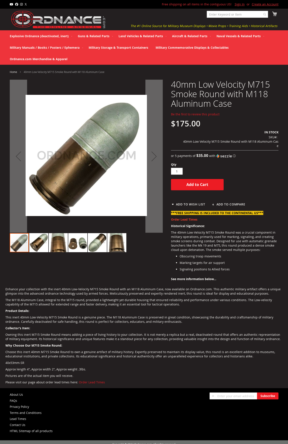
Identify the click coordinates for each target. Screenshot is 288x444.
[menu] (144, 47)
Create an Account (265, 4)
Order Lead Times (92, 382)
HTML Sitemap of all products (31, 431)
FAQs (13, 401)
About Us (16, 394)
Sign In (240, 4)
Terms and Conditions (26, 413)
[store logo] (58, 19)
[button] (18, 156)
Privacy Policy (19, 407)
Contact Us (17, 425)
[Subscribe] (267, 395)
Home (13, 72)
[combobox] (237, 14)
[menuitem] (40, 36)
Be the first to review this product (195, 114)
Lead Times (18, 419)
